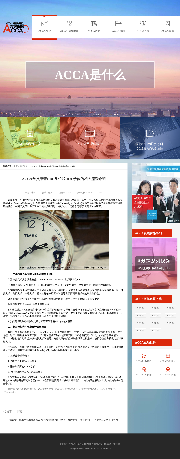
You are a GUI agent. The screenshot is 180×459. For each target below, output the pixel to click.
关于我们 (63, 444)
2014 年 (140, 315)
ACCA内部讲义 (30, 144)
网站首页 (72, 420)
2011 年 (140, 323)
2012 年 (170, 315)
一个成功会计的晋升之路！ (106, 420)
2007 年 (155, 330)
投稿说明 (107, 444)
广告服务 (72, 444)
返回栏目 (85, 420)
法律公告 (90, 444)
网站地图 (116, 444)
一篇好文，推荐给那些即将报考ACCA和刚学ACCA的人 (36, 420)
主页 (16, 166)
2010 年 (155, 323)
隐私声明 (98, 444)
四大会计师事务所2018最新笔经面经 (150, 146)
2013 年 (155, 315)
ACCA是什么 (26, 166)
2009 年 (170, 323)
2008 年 (140, 330)
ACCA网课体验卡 (90, 144)
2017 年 (140, 308)
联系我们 (81, 444)
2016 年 (155, 308)
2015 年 (170, 308)
